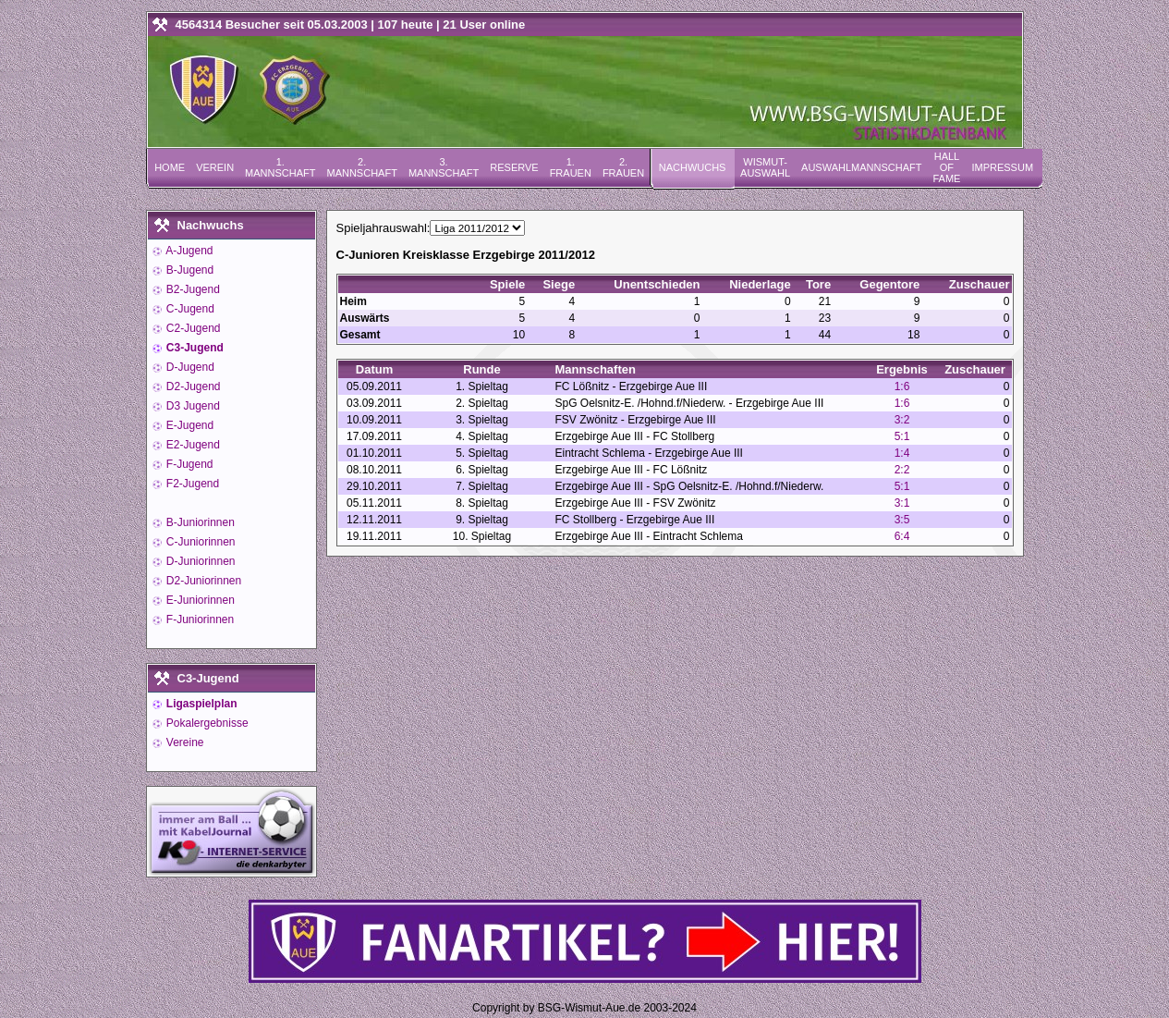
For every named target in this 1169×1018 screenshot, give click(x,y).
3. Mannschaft (443, 167)
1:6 (902, 386)
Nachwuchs (692, 167)
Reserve (514, 167)
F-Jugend (188, 464)
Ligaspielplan (200, 703)
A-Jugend (188, 250)
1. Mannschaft (280, 167)
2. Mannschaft (361, 167)
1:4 (902, 453)
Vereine (184, 742)
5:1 (902, 436)
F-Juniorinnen (199, 619)
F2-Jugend (192, 483)
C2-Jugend (192, 328)
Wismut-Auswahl (765, 167)
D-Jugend (189, 367)
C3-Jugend (194, 347)
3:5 (902, 519)
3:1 (902, 503)
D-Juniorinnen (200, 561)
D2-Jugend (192, 386)
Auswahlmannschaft (861, 167)
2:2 (902, 469)
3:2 (902, 419)
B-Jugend (189, 270)
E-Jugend (189, 425)
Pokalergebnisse (206, 723)
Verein (215, 167)
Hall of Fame (946, 167)
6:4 (902, 536)
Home (169, 167)
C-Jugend (189, 308)
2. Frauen (623, 167)
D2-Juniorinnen (203, 580)
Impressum (1002, 167)
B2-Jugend (192, 289)
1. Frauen (570, 167)
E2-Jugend (192, 444)
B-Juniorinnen (199, 522)
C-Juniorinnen (200, 541)
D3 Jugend (192, 405)
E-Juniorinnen (199, 600)
